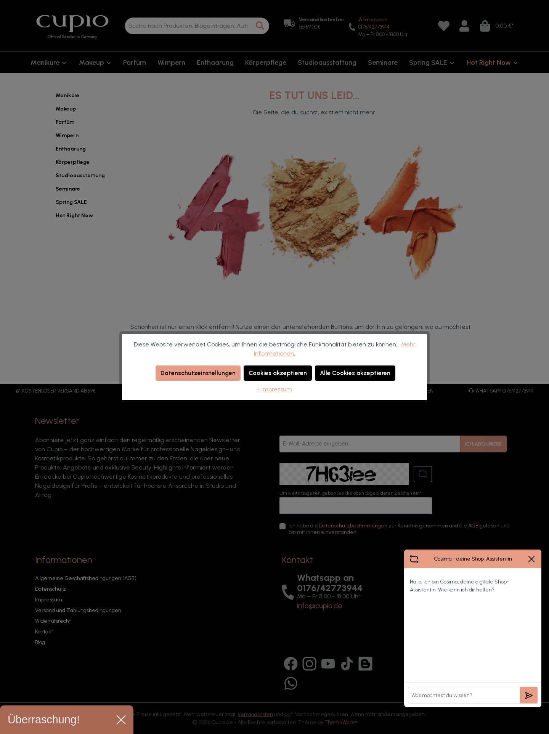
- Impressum (274, 389)
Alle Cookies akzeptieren (355, 373)
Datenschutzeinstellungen (198, 373)
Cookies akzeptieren (278, 373)
